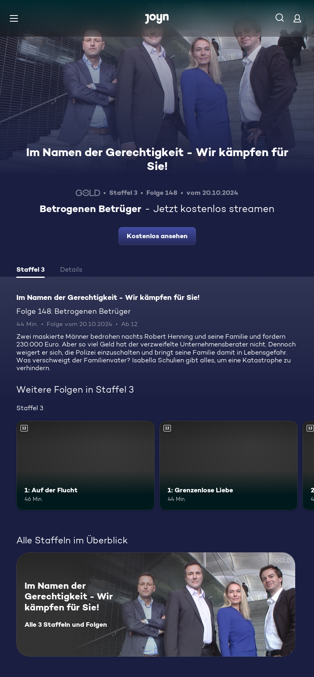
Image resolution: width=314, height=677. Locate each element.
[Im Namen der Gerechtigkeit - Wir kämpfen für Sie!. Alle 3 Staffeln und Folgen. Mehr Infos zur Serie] (155, 604)
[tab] (30, 270)
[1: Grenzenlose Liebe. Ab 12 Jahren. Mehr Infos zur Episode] (228, 466)
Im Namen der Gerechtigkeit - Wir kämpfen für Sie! (157, 159)
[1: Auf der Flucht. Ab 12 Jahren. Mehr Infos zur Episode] (85, 466)
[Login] (297, 18)
